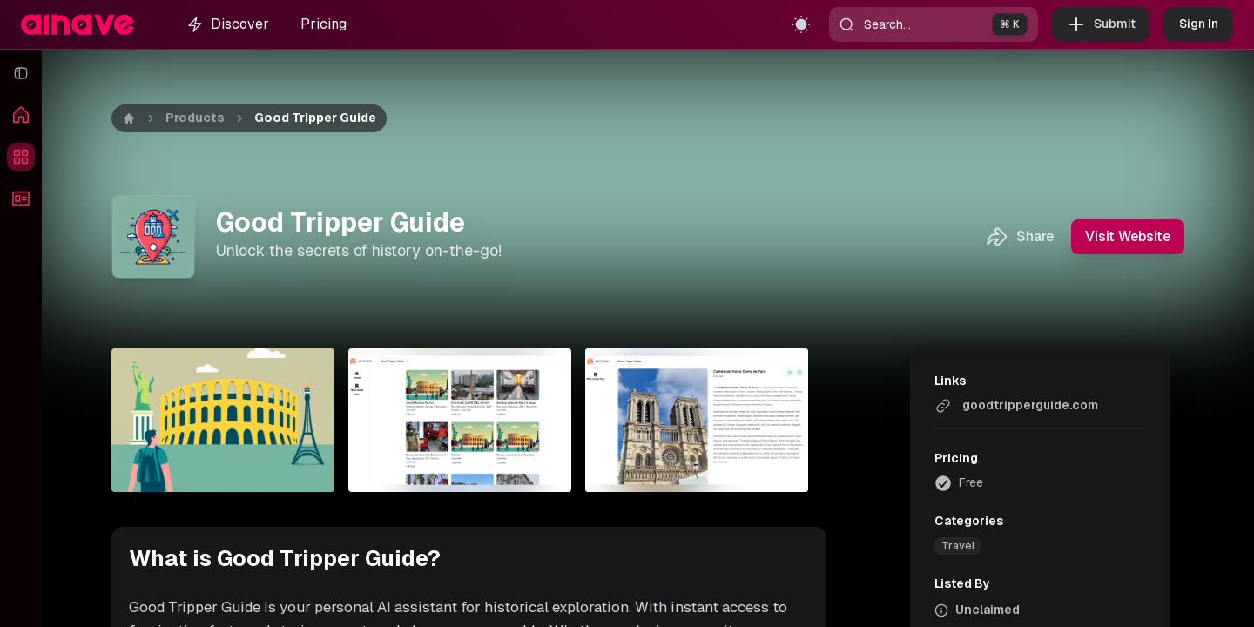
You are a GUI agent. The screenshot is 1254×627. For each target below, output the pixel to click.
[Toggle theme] (801, 24)
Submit (1101, 24)
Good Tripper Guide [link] (315, 117)
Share (1019, 236)
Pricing (323, 24)
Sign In (1198, 24)
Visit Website (1127, 236)
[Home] (129, 118)
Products (195, 117)
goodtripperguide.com (1016, 406)
